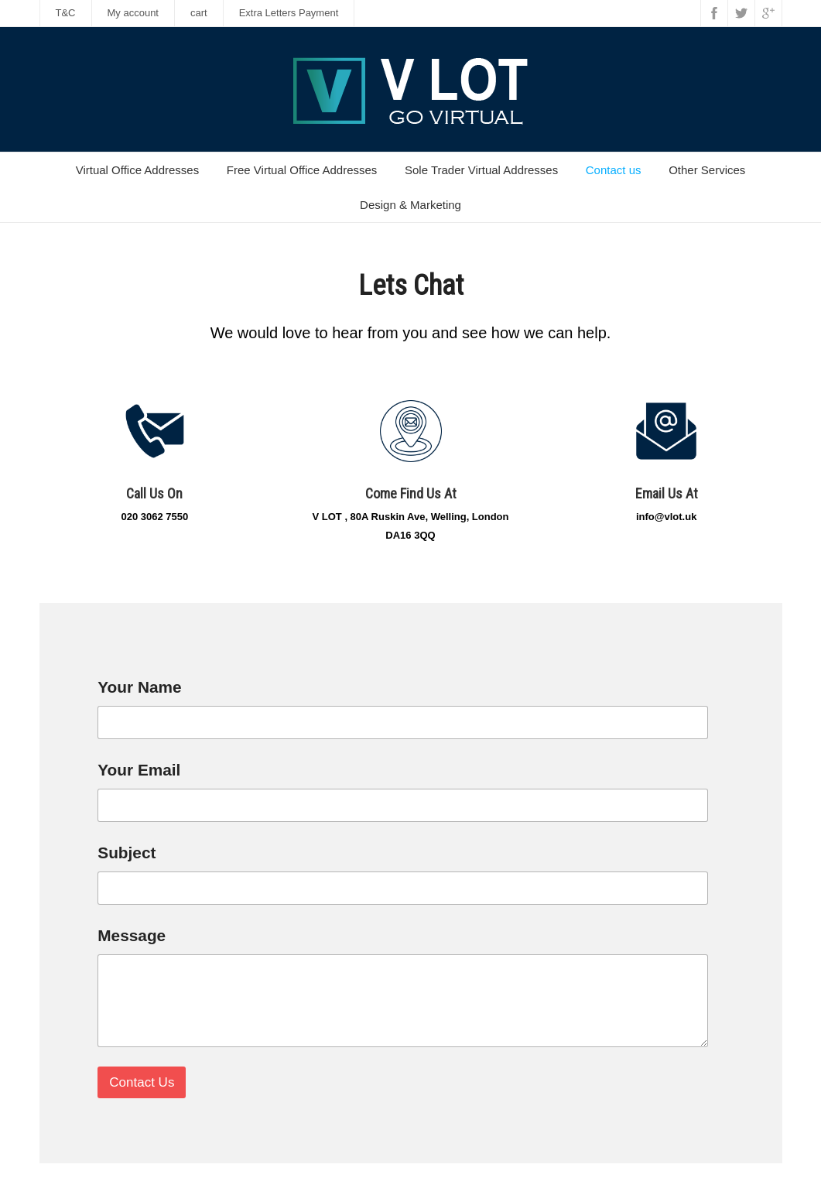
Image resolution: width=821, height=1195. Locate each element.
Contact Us (141, 1082)
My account (133, 13)
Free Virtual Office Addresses (302, 169)
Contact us (613, 169)
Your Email (144, 769)
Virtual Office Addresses (138, 169)
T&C (66, 13)
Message (131, 935)
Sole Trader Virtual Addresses (481, 169)
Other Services (707, 169)
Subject (131, 852)
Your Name (144, 687)
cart (198, 13)
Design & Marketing (410, 204)
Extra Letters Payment (289, 13)
